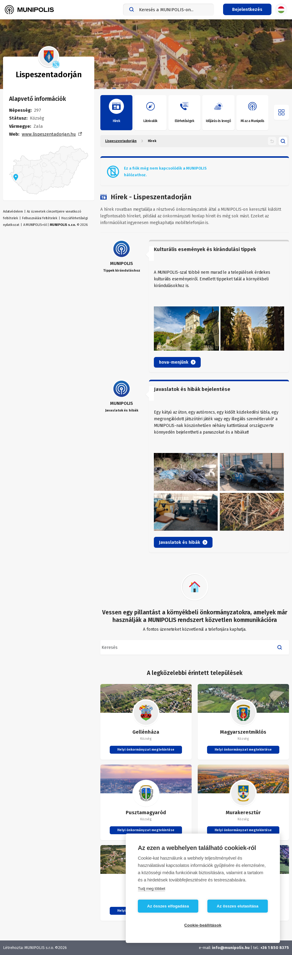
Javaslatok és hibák (183, 542)
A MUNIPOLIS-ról (35, 225)
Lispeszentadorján (121, 141)
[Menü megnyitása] (281, 112)
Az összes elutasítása (237, 906)
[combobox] (168, 10)
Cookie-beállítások (203, 925)
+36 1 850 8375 (274, 947)
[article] (194, 306)
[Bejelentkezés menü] (247, 9)
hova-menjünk (177, 362)
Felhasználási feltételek (39, 218)
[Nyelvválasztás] (281, 10)
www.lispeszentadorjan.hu (49, 134)
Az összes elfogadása (168, 906)
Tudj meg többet (151, 888)
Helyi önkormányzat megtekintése (145, 750)
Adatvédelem (13, 211)
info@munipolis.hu (231, 947)
